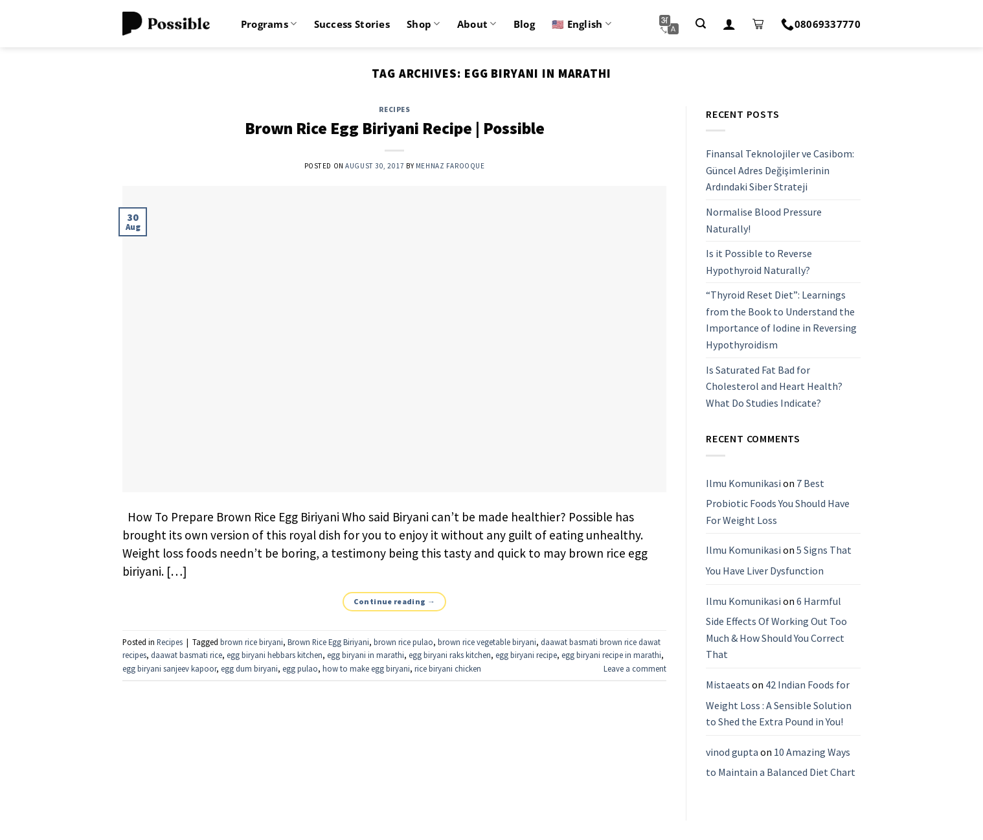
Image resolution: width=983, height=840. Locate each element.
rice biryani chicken (447, 668)
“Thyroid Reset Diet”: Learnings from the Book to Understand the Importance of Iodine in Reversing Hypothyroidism (781, 320)
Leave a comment (635, 668)
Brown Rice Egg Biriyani (328, 642)
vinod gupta (732, 751)
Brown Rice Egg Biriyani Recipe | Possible (395, 128)
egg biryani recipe (526, 655)
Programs (269, 23)
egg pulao (300, 668)
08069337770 (821, 24)
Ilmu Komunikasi (743, 483)
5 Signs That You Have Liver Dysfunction (779, 561)
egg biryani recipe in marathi (611, 655)
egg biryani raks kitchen (450, 655)
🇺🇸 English (581, 23)
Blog (524, 23)
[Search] (700, 23)
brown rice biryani (251, 642)
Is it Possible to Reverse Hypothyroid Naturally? (759, 262)
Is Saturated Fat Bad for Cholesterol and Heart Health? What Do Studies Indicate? (774, 386)
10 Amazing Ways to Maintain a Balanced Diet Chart (780, 762)
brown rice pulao (403, 642)
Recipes (395, 109)
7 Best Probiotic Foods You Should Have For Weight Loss (778, 502)
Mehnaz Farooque (450, 165)
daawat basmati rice (186, 655)
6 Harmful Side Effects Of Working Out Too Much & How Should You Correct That (776, 628)
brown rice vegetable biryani (487, 642)
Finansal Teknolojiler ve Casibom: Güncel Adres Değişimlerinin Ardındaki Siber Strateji (780, 170)
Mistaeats (728, 684)
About (477, 23)
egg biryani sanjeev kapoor (169, 668)
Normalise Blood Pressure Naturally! (764, 220)
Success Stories (352, 23)
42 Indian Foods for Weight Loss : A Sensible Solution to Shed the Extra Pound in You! (779, 703)
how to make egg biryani (366, 668)
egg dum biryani (249, 668)
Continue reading (395, 601)
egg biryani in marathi (365, 655)
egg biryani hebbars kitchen (274, 655)
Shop (423, 23)
